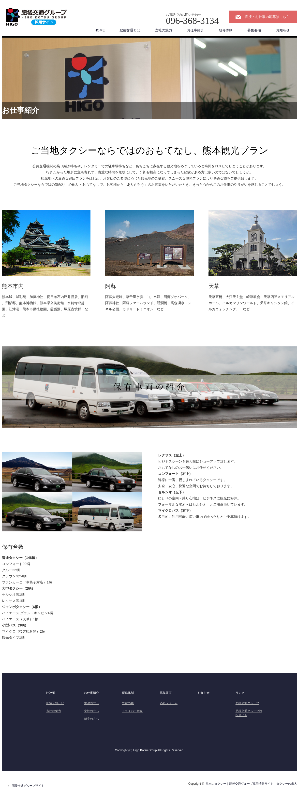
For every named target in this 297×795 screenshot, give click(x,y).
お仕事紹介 (195, 30)
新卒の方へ (91, 719)
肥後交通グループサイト (28, 785)
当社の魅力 (163, 30)
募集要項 (254, 30)
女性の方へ (91, 711)
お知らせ (283, 30)
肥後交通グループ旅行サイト (249, 713)
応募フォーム (169, 703)
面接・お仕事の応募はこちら (267, 17)
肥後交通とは (129, 30)
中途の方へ (91, 703)
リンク (240, 693)
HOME (99, 30)
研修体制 (226, 30)
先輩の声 (128, 703)
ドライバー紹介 (132, 711)
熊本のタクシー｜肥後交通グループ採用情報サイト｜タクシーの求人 (251, 783)
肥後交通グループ (247, 703)
